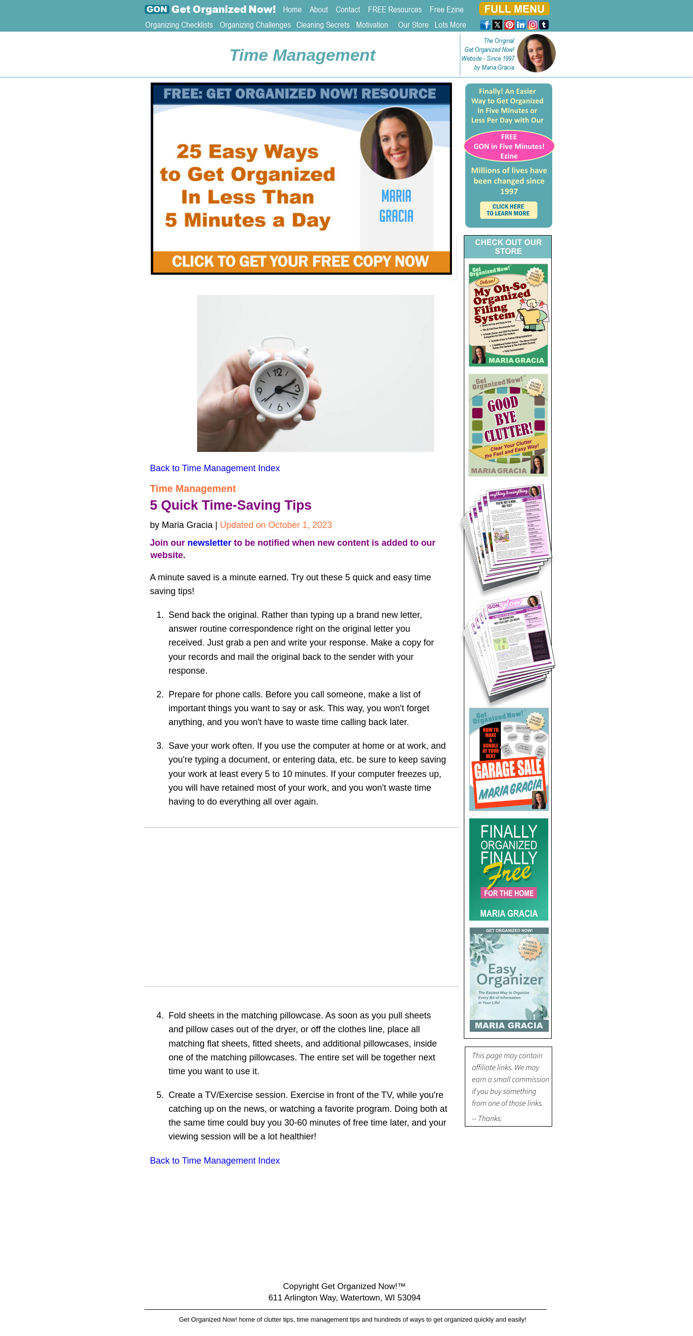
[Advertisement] (303, 910)
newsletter (210, 543)
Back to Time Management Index (215, 468)
